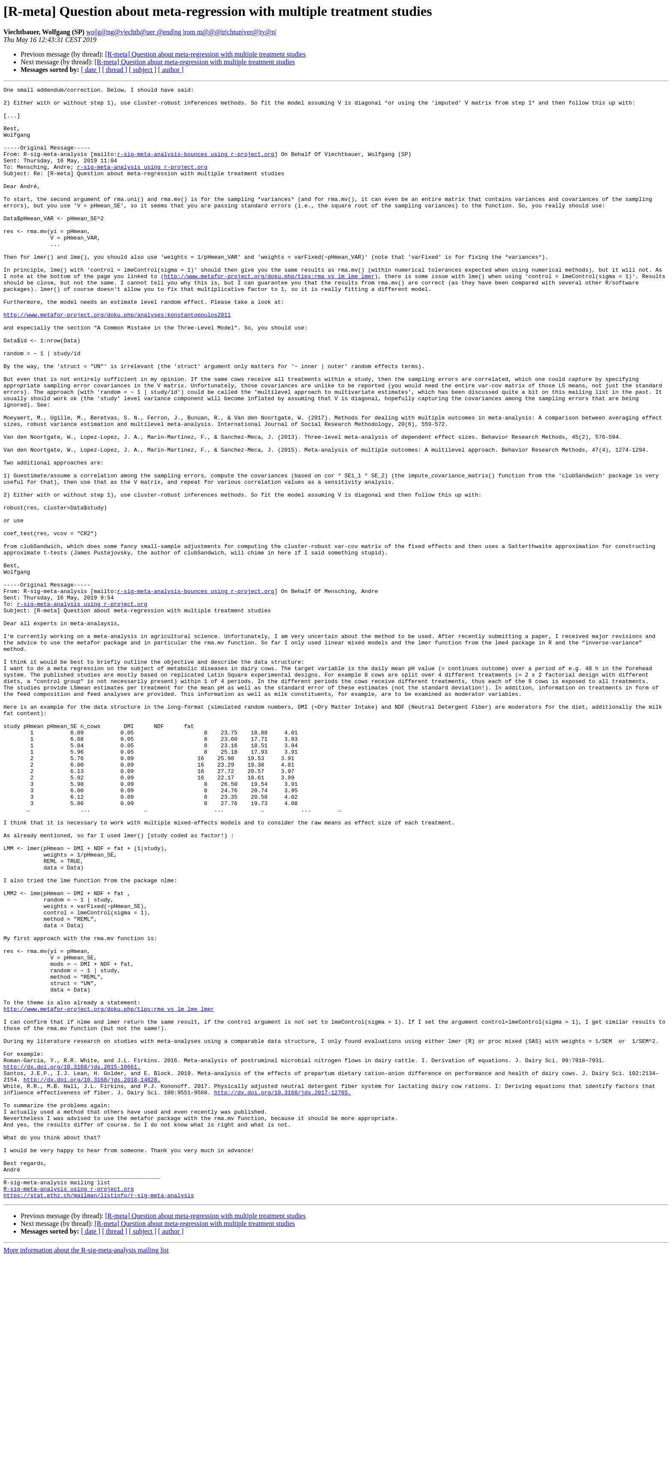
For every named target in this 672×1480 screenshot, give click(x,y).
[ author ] (171, 69)
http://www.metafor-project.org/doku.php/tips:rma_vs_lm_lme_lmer (269, 314)
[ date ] (90, 69)
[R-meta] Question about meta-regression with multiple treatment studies (205, 54)
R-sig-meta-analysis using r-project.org (68, 1410)
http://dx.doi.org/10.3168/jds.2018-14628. (92, 1278)
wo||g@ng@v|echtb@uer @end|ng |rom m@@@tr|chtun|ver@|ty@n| (181, 32)
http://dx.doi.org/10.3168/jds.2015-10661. (72, 1263)
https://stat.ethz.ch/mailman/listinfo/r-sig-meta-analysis (98, 1417)
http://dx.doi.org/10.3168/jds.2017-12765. (282, 1294)
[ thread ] (114, 69)
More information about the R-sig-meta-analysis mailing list (86, 1472)
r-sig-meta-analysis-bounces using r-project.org (195, 168)
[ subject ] (142, 69)
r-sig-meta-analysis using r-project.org (142, 183)
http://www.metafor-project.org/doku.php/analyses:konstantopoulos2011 (117, 361)
